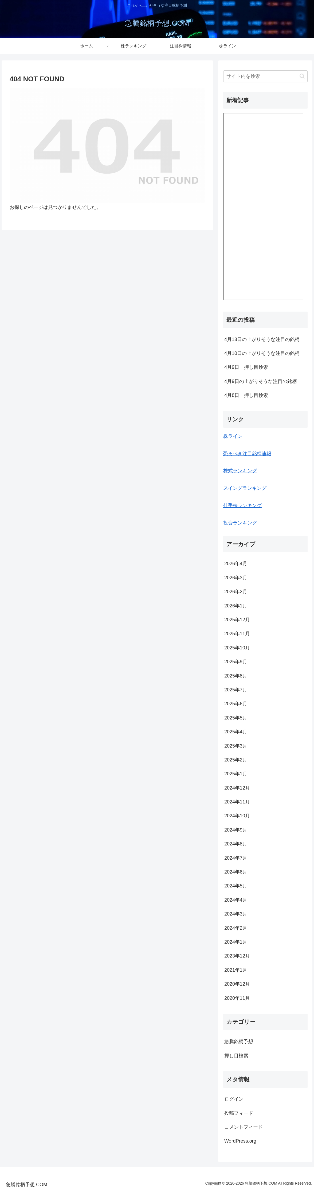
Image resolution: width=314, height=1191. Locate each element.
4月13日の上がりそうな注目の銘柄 (262, 339)
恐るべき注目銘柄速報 (247, 453)
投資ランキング (240, 523)
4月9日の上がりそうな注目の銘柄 (260, 381)
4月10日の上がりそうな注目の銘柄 (262, 353)
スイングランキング (244, 488)
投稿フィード (238, 1113)
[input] (265, 76)
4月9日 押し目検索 (246, 367)
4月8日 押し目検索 (246, 395)
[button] (302, 76)
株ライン (232, 436)
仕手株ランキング (242, 505)
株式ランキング (240, 470)
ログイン (234, 1099)
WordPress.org (240, 1141)
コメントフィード (243, 1127)
